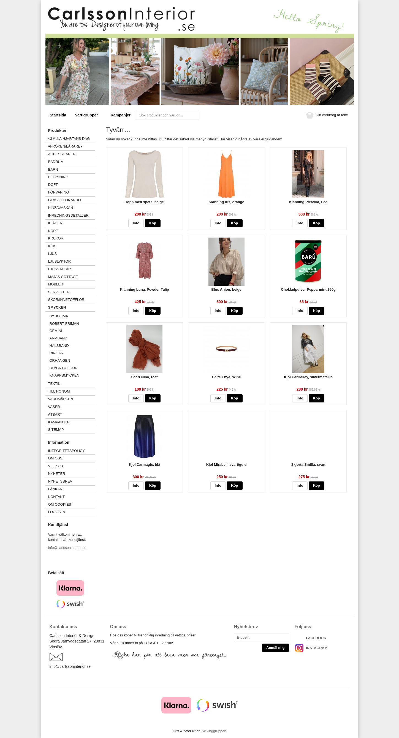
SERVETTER (59, 292)
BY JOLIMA (59, 316)
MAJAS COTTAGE (63, 277)
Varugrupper (88, 115)
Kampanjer (121, 115)
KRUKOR (56, 238)
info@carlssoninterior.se (67, 548)
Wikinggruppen (214, 731)
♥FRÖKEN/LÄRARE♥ (65, 146)
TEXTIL (71, 384)
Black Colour (64, 368)
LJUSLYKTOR (59, 261)
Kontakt (56, 497)
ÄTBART (71, 414)
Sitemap (56, 429)
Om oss (55, 458)
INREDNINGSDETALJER (68, 215)
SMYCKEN (71, 307)
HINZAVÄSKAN (60, 208)
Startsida (58, 115)
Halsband (59, 346)
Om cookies (59, 504)
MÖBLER (55, 284)
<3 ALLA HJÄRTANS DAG (69, 139)
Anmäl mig (275, 648)
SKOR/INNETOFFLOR (66, 300)
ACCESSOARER (71, 154)
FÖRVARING (58, 192)
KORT (53, 231)
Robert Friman (64, 324)
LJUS (71, 254)
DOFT (71, 185)
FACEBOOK (316, 638)
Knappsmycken (64, 375)
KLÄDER (71, 223)
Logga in (56, 512)
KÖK (52, 246)
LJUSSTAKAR (59, 269)
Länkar (55, 489)
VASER (54, 407)
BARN (53, 169)
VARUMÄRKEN (71, 399)
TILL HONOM (59, 391)
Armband (58, 338)
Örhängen (60, 360)
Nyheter (56, 474)
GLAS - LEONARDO (64, 200)
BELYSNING (58, 177)
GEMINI (56, 331)
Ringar (57, 353)
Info (136, 223)
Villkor (55, 466)
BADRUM (56, 162)
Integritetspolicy (66, 451)
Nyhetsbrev (60, 481)
